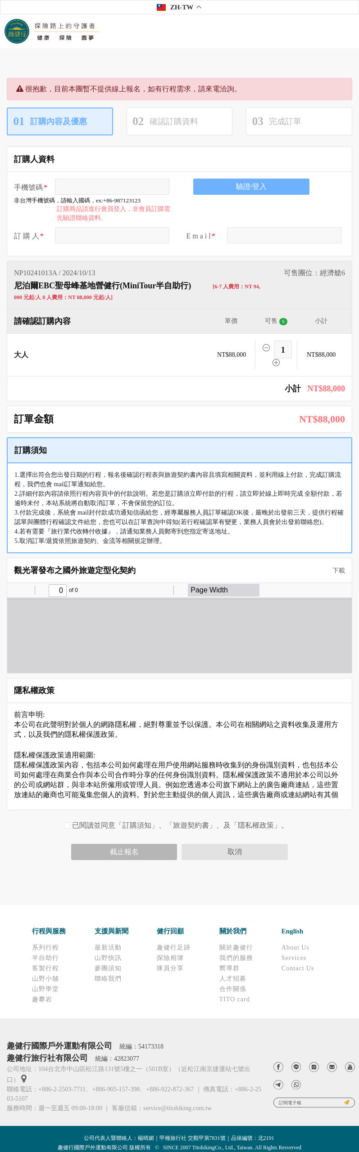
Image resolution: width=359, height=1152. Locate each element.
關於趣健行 (236, 947)
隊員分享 (170, 968)
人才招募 (232, 978)
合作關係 (232, 989)
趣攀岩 (42, 999)
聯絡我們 (108, 978)
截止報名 (124, 852)
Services (294, 958)
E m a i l (198, 236)
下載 (335, 570)
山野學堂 (45, 989)
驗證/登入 (251, 186)
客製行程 (45, 968)
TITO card (234, 999)
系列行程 (45, 947)
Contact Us (298, 968)
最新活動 (108, 947)
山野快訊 (108, 958)
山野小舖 (45, 978)
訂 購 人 (26, 236)
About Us (295, 947)
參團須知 (108, 968)
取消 (234, 852)
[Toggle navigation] (346, 31)
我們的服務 (236, 958)
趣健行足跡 (174, 947)
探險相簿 (170, 958)
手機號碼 (28, 187)
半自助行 (45, 958)
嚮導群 (229, 968)
